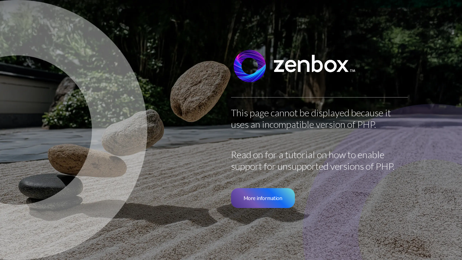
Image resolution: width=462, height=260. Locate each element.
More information (263, 198)
